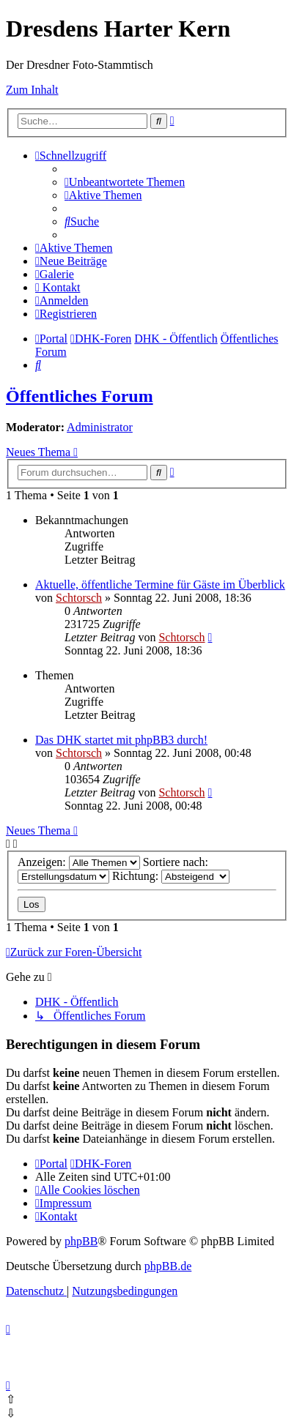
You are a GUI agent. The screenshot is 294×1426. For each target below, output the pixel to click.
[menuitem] (125, 182)
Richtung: (170, 876)
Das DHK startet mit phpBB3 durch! (121, 739)
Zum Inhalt (32, 89)
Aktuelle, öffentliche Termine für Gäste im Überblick (160, 584)
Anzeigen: (79, 862)
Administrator (100, 427)
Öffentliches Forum (79, 396)
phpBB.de (167, 1266)
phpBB (81, 1241)
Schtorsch (79, 597)
